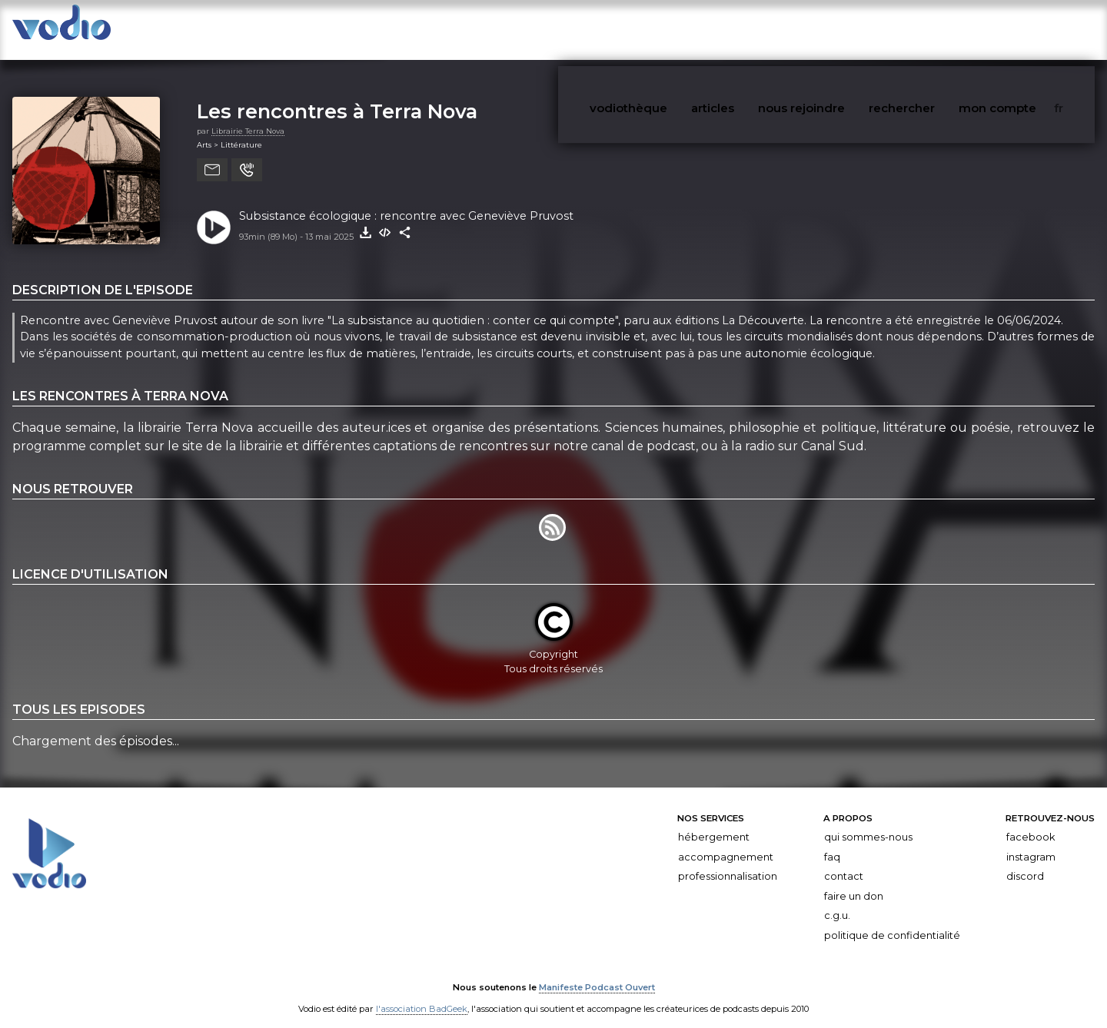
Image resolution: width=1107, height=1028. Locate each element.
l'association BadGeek (421, 994)
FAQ (832, 842)
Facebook (1030, 822)
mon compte (1029, 29)
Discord (1025, 861)
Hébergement (714, 822)
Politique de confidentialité (892, 921)
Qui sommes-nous (868, 822)
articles (778, 29)
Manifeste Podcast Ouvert (597, 972)
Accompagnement (725, 842)
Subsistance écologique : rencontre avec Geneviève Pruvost (406, 201)
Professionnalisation (727, 861)
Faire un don (853, 881)
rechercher (946, 29)
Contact (843, 861)
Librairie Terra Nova (247, 116)
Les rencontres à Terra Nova (337, 96)
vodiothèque (705, 29)
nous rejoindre (856, 29)
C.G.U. (837, 901)
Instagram (1030, 842)
